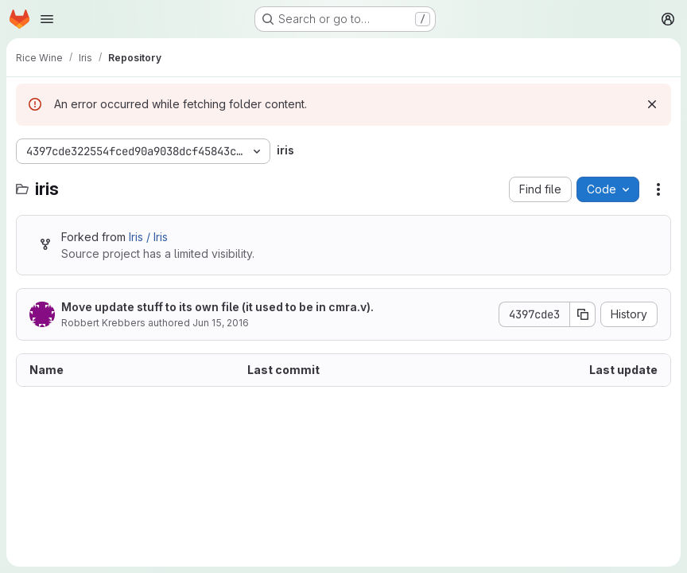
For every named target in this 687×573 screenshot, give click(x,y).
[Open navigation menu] (47, 19)
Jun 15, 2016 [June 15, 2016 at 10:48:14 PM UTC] (220, 323)
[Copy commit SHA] (583, 314)
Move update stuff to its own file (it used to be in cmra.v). (217, 307)
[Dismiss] (652, 104)
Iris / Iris (148, 237)
